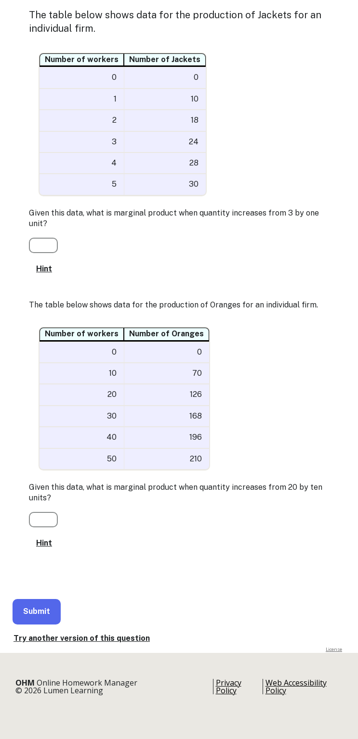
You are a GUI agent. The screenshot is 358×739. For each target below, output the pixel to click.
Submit (36, 611)
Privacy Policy (228, 686)
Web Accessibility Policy (296, 686)
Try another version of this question (81, 638)
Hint (44, 268)
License (334, 649)
